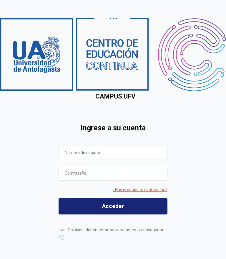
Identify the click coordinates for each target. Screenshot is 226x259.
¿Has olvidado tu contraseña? (140, 189)
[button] (63, 237)
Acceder (113, 206)
